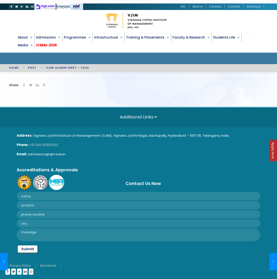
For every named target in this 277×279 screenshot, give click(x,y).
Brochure (254, 6)
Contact (234, 6)
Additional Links (138, 117)
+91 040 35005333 (43, 145)
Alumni (197, 6)
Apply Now (273, 150)
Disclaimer (48, 265)
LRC (183, 6)
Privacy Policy (20, 265)
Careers (215, 6)
